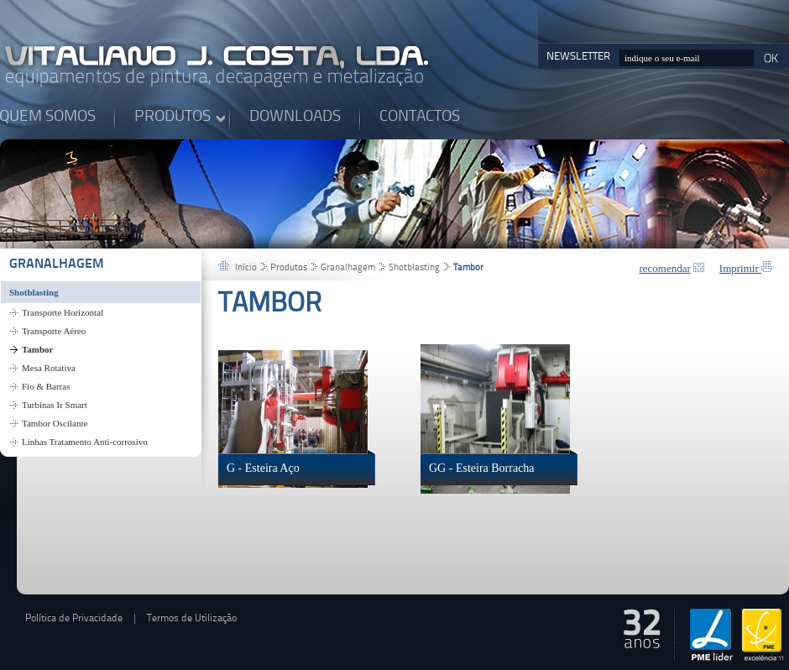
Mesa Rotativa (49, 368)
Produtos (288, 268)
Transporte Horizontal (62, 312)
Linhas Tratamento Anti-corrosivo (85, 442)
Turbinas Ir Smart (54, 405)
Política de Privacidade (74, 619)
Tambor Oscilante (54, 423)
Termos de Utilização (192, 619)
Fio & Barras (46, 386)
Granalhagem (56, 264)
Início (246, 268)
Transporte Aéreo (54, 331)
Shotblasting (34, 292)
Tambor (38, 349)
